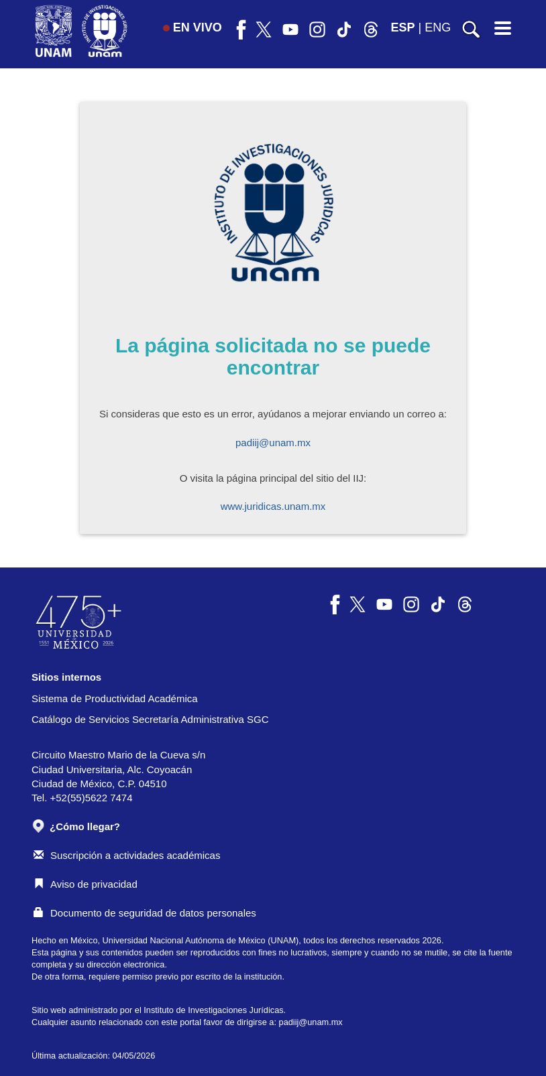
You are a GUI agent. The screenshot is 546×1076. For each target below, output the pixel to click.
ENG (438, 27)
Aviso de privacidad (86, 884)
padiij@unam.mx (273, 442)
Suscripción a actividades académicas (127, 855)
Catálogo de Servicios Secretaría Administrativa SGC (150, 719)
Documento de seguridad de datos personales (145, 913)
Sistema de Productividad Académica (115, 698)
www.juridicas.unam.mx (273, 506)
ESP (403, 27)
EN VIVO (192, 27)
